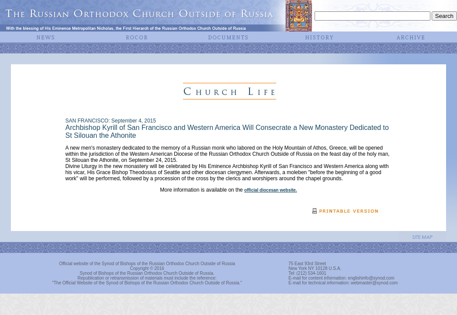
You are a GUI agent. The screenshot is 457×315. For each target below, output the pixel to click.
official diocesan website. (270, 190)
